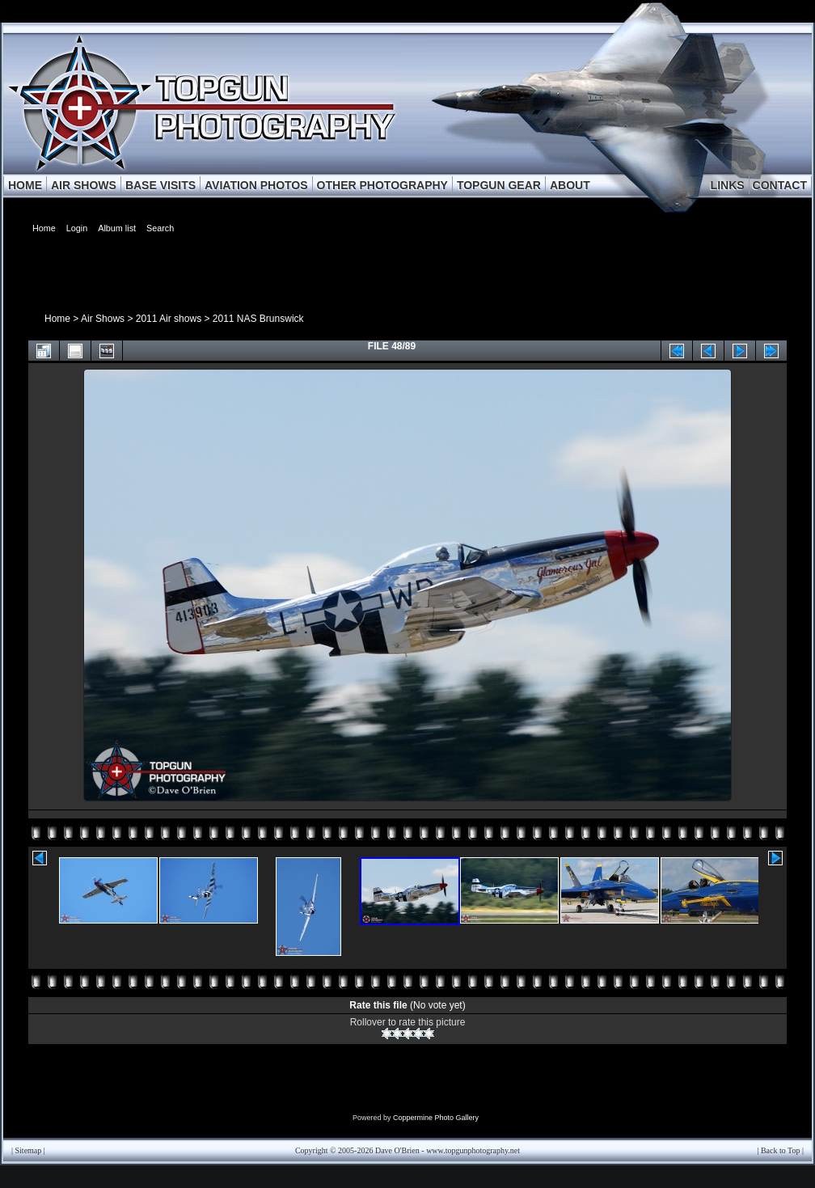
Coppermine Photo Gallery (436, 1118)
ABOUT (570, 185)
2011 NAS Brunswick (258, 318)
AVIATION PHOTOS (256, 185)
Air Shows (103, 318)
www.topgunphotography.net (473, 1150)
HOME (25, 185)
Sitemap (28, 1150)
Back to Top (780, 1150)
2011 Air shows (168, 318)
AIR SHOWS (83, 185)
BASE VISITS (160, 185)
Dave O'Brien (397, 1150)
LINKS (728, 185)
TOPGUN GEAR (499, 185)
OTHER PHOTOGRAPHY (382, 185)
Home (57, 318)
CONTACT (780, 185)
